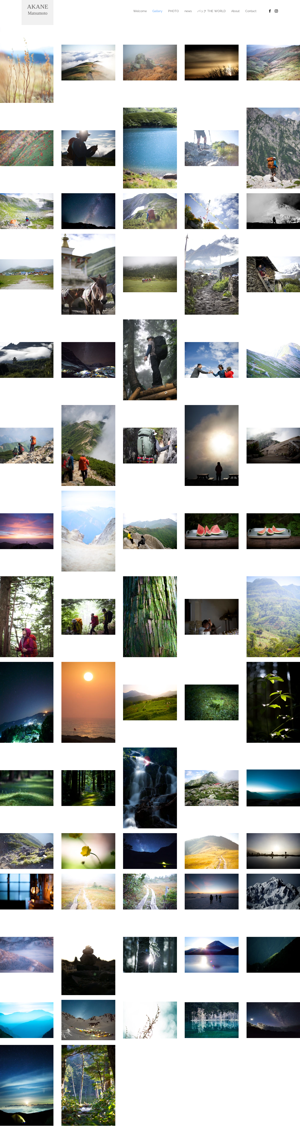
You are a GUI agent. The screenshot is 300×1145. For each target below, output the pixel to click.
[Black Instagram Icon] (276, 11)
